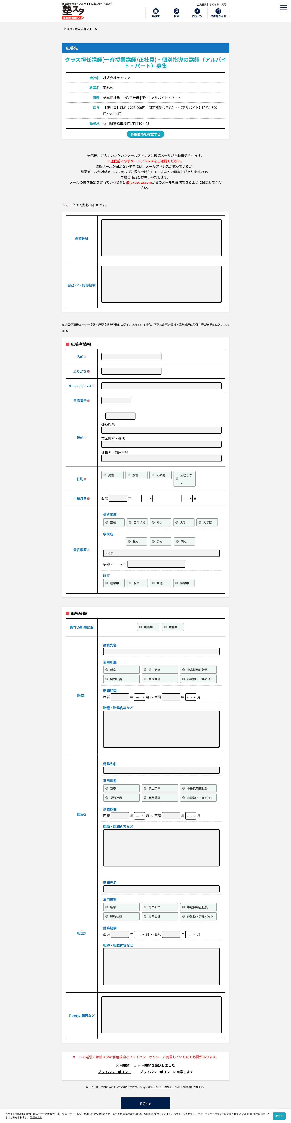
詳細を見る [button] (36, 1117)
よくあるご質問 (217, 4)
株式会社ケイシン (116, 77)
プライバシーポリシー (114, 1071)
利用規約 (123, 1065)
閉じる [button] (279, 1116)
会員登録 (202, 4)
